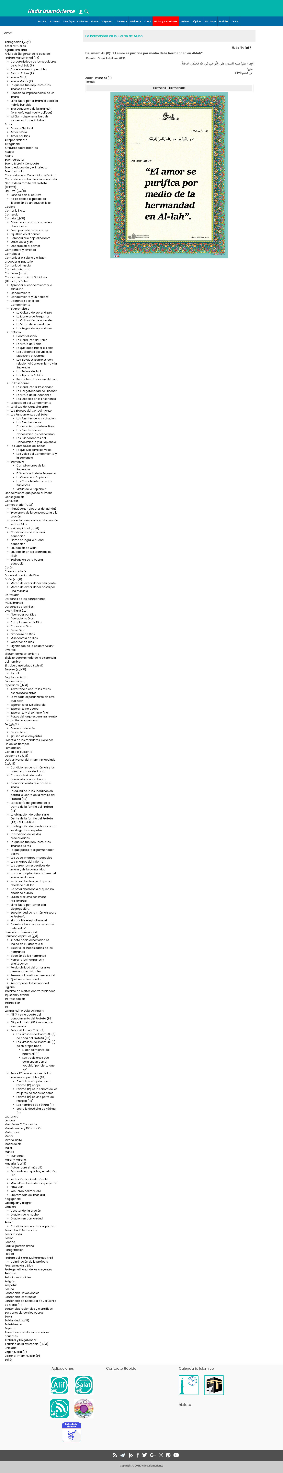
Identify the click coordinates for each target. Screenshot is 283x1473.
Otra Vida (17, 1187)
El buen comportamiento (22, 654)
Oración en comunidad (27, 1218)
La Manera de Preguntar (33, 316)
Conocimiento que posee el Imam (28, 493)
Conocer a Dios (21, 626)
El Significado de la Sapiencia (36, 473)
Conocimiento (20, 293)
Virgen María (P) (16, 1352)
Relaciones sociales (18, 1277)
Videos (94, 21)
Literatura (121, 21)
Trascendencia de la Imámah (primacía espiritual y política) (31, 111)
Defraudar (12, 595)
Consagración (14, 497)
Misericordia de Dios (24, 638)
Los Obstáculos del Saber (28, 446)
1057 (248, 48)
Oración (10, 1207)
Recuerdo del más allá (26, 1191)
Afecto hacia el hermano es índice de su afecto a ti (30, 942)
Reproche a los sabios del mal (37, 379)
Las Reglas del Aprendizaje (34, 328)
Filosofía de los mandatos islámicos (29, 740)
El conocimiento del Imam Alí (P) (36, 1052)
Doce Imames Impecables (29, 69)
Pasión (9, 1238)
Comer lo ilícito (15, 211)
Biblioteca (135, 21)
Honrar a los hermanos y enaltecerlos (27, 962)
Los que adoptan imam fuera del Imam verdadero (33, 875)
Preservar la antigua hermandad (33, 975)
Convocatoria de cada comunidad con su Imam (28, 777)
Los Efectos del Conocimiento (31, 411)
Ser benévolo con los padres (24, 1313)
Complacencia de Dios (26, 622)
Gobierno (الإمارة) (16, 756)
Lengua (10, 1120)
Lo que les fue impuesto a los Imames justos (31, 87)
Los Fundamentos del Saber (30, 414)
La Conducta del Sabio (32, 340)
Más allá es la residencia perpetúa (34, 1183)
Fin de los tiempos (17, 744)
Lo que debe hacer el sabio (35, 348)
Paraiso (10, 1222)
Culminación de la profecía (29, 1262)
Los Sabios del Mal (29, 371)
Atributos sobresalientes (21, 148)
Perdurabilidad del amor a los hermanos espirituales (30, 969)
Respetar (11, 1285)
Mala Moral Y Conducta (21, 1124)
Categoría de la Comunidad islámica (30, 175)
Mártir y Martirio (15, 1160)
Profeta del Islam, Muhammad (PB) (29, 1258)
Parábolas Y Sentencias (21, 1230)
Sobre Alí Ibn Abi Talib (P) (28, 1030)
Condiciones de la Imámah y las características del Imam (33, 769)
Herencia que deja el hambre (31, 238)
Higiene (10, 987)
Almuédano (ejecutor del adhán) (33, 509)
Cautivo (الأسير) (15, 191)
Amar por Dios (20, 136)
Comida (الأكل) (15, 218)
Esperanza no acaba (25, 709)
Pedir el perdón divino (19, 1246)
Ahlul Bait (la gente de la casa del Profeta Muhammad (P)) (28, 56)
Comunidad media (18, 265)
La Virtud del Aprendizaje (33, 324)
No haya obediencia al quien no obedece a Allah (32, 891)
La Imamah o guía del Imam (24, 1011)
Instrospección (15, 999)
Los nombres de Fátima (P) (35, 1105)
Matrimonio (12, 1132)
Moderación (13, 1144)
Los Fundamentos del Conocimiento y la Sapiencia (36, 440)
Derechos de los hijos (19, 607)
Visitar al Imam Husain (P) (22, 1356)
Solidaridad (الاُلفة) (17, 1320)
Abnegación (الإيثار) (18, 42)
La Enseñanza (20, 383)
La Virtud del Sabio (29, 344)
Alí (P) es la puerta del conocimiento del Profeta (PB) (32, 1016)
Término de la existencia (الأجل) (26, 1344)
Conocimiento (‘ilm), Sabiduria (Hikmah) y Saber (26, 279)
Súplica (10, 1328)
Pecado (10, 1242)
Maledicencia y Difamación (23, 1128)
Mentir (9, 1136)
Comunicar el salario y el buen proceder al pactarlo (25, 260)
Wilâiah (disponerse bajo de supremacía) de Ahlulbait (30, 118)
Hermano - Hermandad (21, 932)
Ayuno (9, 156)
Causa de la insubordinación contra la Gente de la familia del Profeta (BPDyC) (31, 183)
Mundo (9, 1152)
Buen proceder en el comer (29, 230)
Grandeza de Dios (23, 634)
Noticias (223, 21)
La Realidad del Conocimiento (31, 403)
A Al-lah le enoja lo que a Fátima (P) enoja (34, 1083)
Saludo (9, 1289)
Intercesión (12, 1003)
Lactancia (11, 1116)
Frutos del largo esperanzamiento (34, 716)
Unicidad (11, 1348)
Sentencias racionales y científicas (29, 1309)
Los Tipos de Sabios (30, 375)
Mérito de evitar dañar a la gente (33, 583)
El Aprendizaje (20, 309)
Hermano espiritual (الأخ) (21, 936)
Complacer (12, 254)
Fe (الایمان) (12, 724)
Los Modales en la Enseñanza (36, 399)
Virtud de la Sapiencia (31, 489)
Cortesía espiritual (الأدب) (22, 528)
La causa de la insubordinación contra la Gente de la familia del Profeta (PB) (33, 795)
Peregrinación (14, 1250)
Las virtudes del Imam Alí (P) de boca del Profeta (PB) (36, 1036)
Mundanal (17, 1156)
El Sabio (16, 332)
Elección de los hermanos (28, 956)
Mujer (8, 1148)
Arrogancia (12, 144)
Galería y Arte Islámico (75, 21)
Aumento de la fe (23, 728)
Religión (10, 1281)
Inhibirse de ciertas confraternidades (30, 991)
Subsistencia (13, 1324)
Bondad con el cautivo (26, 195)
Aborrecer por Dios (23, 614)
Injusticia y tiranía (17, 995)
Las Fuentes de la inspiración (36, 418)
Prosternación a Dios (19, 1266)
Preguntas (106, 21)
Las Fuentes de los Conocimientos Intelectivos (35, 424)
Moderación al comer (25, 246)
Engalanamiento (16, 677)
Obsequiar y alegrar (18, 1203)
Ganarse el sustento (18, 752)
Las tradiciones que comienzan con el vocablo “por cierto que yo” (38, 1063)
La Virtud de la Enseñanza (34, 395)
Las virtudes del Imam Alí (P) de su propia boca (36, 1044)
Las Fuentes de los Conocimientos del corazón (36, 432)
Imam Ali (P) (19, 77)
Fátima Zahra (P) (22, 73)
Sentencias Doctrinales (20, 1297)
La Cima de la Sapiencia (33, 477)
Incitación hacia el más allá (29, 1179)
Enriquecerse (13, 681)
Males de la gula (22, 242)
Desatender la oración (26, 1211)
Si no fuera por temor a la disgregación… (28, 907)
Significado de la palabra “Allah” (32, 646)
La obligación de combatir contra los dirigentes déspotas (33, 828)
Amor (8, 124)
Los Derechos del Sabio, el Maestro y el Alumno (34, 354)
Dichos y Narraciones (165, 21)
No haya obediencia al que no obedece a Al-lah (31, 883)
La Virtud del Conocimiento (29, 407)
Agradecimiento (16, 50)
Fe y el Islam (19, 732)
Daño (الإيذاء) (13, 579)
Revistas (184, 21)
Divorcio (10, 650)
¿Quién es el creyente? (26, 736)
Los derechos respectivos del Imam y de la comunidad (30, 867)
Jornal (15, 673)
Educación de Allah (24, 548)
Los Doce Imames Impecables (31, 858)
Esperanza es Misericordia (28, 705)
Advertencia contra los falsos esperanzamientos (31, 691)
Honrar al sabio (27, 336)
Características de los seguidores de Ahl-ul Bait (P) (33, 63)
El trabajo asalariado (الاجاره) (24, 665)
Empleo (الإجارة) (15, 669)
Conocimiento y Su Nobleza (30, 297)
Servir (8, 1316)
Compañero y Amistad (20, 250)
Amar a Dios (19, 132)
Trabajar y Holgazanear (20, 1340)
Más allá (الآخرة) (15, 1164)
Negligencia (13, 1199)
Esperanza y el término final (30, 713)
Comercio (11, 214)
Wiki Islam (210, 21)
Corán (147, 21)
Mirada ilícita (13, 1140)
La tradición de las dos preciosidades (26, 836)
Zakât (8, 1360)
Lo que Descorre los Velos (34, 450)
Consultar (11, 501)
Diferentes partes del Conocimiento (25, 303)
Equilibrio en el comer (25, 234)
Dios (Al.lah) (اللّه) (17, 611)
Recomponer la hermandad (30, 983)
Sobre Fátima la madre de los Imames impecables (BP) (31, 1075)
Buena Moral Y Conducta (22, 163)
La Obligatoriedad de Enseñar (37, 391)
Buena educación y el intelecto (26, 167)
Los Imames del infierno (27, 862)
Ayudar (9, 152)
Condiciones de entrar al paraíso (33, 1226)
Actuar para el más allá (26, 1167)
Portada (42, 21)
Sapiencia (17, 462)
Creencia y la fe (16, 571)
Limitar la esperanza (24, 720)
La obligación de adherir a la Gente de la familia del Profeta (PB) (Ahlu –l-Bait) (32, 818)
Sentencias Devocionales (22, 1293)
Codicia (10, 207)
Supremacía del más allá (28, 1195)
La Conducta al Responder (35, 387)
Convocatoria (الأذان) (19, 505)
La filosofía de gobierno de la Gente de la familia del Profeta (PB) (32, 807)
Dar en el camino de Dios (22, 575)
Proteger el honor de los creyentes (28, 1269)
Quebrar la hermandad (26, 979)
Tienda (235, 21)
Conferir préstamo (17, 269)
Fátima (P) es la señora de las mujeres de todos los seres (37, 1091)
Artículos (55, 21)
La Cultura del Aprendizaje (34, 313)
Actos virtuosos (15, 46)
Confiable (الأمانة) (17, 273)
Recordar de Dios (22, 642)
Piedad (9, 1254)
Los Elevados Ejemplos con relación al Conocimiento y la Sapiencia (37, 363)
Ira (6, 1007)
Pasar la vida (13, 1234)
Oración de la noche (25, 1215)
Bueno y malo (14, 171)
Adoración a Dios (22, 618)
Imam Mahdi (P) (22, 81)
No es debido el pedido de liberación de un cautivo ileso (31, 201)
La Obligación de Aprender (35, 320)
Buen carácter (14, 160)
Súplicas (197, 21)
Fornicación (13, 748)
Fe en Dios (18, 630)
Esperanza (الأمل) (16, 685)
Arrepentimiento (16, 140)
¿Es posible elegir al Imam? (29, 920)
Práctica (10, 1273)
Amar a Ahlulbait (22, 128)
